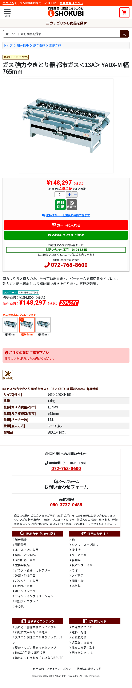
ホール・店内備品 (27, 549)
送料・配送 (79, 632)
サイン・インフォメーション (34, 596)
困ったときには (82, 652)
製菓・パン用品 (25, 555)
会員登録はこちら (71, 3)
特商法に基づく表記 (89, 669)
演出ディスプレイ (26, 601)
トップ (8, 45)
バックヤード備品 (27, 581)
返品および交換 (82, 642)
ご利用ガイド (94, 621)
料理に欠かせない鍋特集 (31, 632)
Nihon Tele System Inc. (67, 676)
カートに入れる (66, 225)
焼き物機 (39, 45)
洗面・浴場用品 (25, 575)
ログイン (8, 3)
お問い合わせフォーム (66, 487)
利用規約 (38, 669)
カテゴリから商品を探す (66, 23)
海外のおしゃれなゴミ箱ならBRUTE (39, 658)
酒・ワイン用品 (25, 591)
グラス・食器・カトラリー (32, 570)
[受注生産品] (8, 374)
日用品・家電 (24, 586)
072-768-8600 (69, 265)
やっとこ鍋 (79, 555)
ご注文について (82, 627)
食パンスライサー (84, 565)
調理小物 (78, 581)
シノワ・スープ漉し (85, 544)
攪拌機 (76, 549)
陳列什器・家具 (25, 560)
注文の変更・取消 (83, 647)
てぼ (75, 570)
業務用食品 (22, 565)
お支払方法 (79, 637)
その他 (19, 606)
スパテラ (78, 575)
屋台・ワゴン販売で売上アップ (35, 647)
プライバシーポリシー (60, 669)
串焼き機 (55, 45)
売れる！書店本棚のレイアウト (35, 627)
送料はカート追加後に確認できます (66, 215)
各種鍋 (76, 560)
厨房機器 (23, 45)
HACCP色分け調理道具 (30, 652)
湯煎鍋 (76, 586)
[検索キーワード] (61, 34)
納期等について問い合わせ (66, 235)
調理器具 (21, 544)
